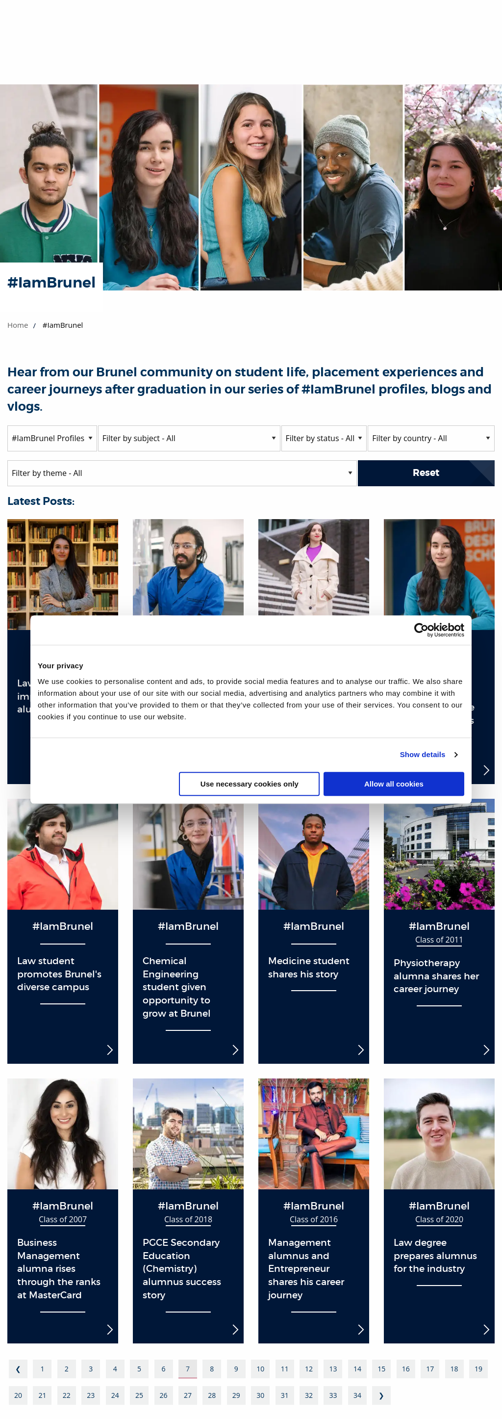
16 (406, 1368)
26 (164, 1395)
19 (478, 1368)
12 (309, 1368)
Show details (423, 754)
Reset (426, 473)
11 (285, 1368)
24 (115, 1395)
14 (357, 1368)
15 (381, 1368)
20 (18, 1395)
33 (333, 1395)
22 (67, 1395)
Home (17, 325)
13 (333, 1368)
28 (212, 1395)
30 (260, 1395)
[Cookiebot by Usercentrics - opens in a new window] (421, 630)
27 (188, 1395)
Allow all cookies (394, 784)
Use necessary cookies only (250, 784)
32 (309, 1395)
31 (285, 1395)
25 (139, 1395)
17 (430, 1368)
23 (91, 1395)
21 (42, 1395)
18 (454, 1368)
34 (357, 1395)
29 (236, 1395)
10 (260, 1368)
